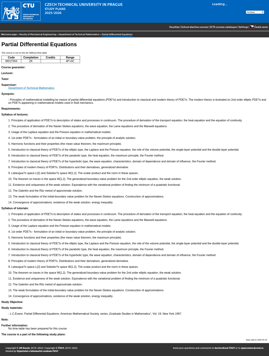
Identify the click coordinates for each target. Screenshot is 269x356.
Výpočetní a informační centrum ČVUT (37, 351)
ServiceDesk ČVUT (225, 348)
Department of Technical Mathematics (79, 34)
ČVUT (61, 348)
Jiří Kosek (24, 348)
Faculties (174, 26)
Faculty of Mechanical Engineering (37, 34)
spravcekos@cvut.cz (252, 348)
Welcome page (9, 34)
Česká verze (259, 26)
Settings (243, 26)
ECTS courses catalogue (223, 26)
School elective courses (194, 26)
